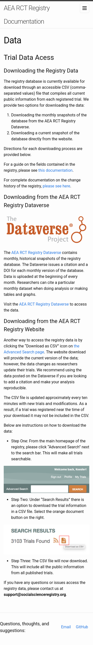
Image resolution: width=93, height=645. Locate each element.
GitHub (82, 627)
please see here (56, 186)
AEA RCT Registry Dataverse (36, 252)
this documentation (55, 170)
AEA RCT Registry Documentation (27, 14)
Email (66, 627)
